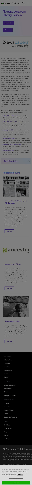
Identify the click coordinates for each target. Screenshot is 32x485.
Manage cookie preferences (16, 479)
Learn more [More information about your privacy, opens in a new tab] (20, 475)
